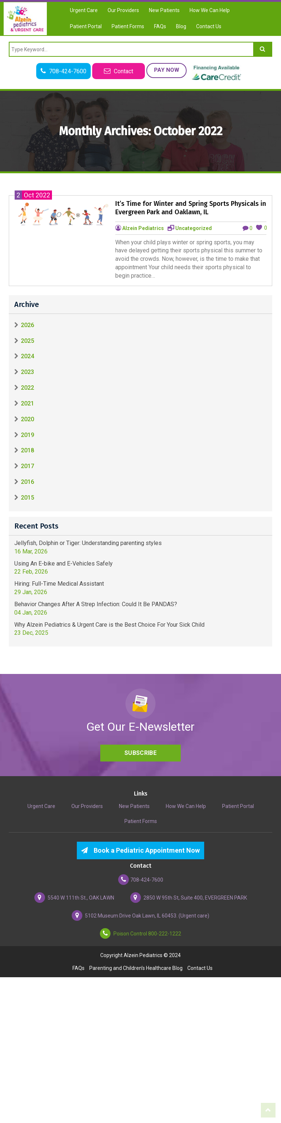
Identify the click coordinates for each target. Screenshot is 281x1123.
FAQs (160, 26)
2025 (27, 340)
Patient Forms (128, 26)
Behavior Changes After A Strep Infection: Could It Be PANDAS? (95, 604)
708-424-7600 (140, 879)
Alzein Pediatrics (143, 228)
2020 (27, 419)
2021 (27, 403)
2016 (27, 481)
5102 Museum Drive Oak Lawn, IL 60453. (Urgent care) (140, 915)
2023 (27, 371)
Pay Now (166, 70)
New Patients (164, 10)
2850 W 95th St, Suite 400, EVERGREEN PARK (188, 897)
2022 (27, 387)
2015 (27, 497)
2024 (27, 356)
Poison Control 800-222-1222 (140, 934)
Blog (181, 26)
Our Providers (123, 10)
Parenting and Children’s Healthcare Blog (136, 968)
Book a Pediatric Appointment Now (140, 850)
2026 (27, 325)
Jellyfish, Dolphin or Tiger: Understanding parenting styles (88, 543)
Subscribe (140, 752)
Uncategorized (193, 228)
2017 (27, 466)
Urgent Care (84, 10)
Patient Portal (86, 26)
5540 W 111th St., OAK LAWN (74, 897)
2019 (27, 434)
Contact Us (208, 26)
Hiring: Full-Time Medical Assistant (59, 583)
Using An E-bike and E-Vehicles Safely (63, 563)
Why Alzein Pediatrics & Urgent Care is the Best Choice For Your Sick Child (109, 624)
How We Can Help (210, 10)
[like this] (259, 227)
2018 (27, 450)
